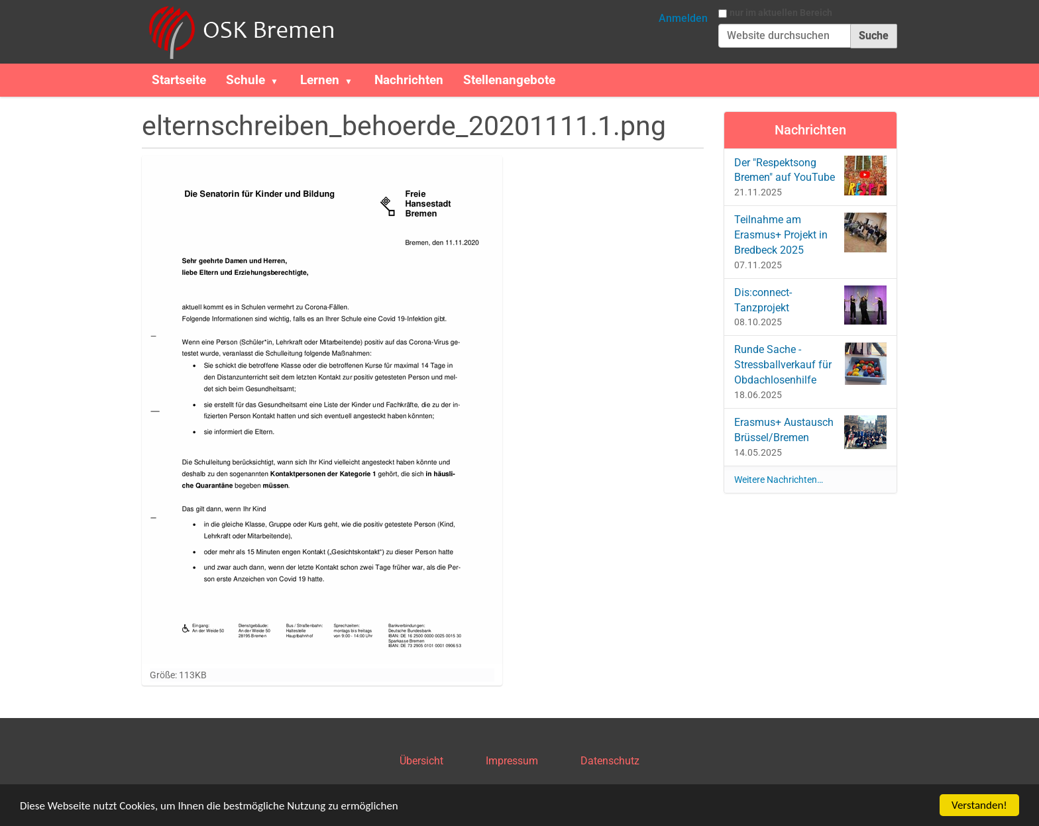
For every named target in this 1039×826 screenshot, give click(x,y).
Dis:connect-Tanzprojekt (810, 305)
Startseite (179, 79)
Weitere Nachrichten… (778, 479)
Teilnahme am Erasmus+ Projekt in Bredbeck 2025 (810, 234)
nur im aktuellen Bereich (781, 12)
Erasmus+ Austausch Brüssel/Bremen (810, 432)
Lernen (319, 79)
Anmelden (683, 18)
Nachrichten (408, 79)
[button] (279, 80)
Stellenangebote (509, 79)
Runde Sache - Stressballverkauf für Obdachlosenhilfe (810, 364)
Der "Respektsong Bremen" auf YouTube (810, 175)
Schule (245, 79)
